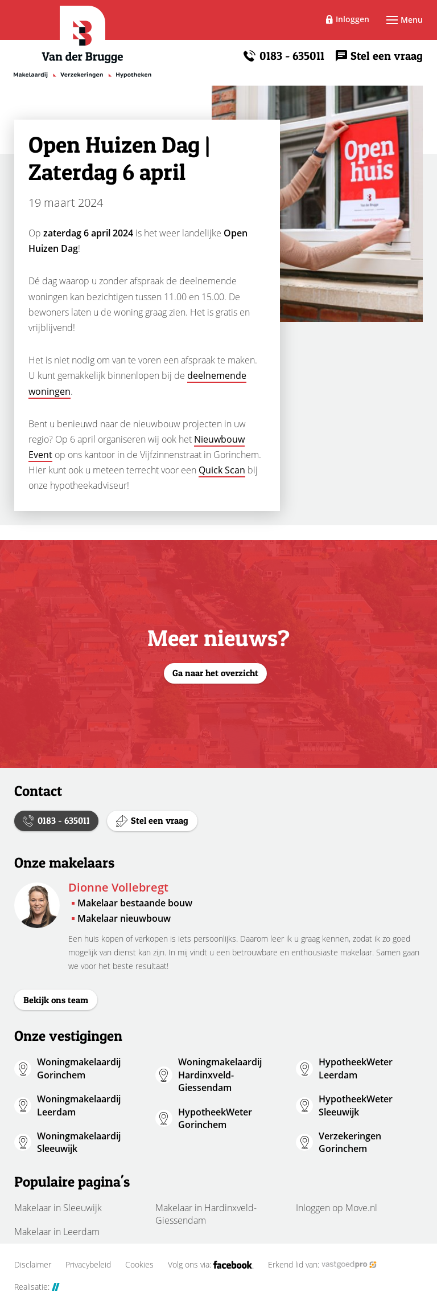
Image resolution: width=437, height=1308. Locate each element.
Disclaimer (32, 1265)
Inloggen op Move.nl (336, 1207)
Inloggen (352, 19)
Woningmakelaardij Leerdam (79, 1105)
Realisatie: (37, 1287)
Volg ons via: (211, 1265)
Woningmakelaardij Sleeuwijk (79, 1142)
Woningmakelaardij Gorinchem (79, 1068)
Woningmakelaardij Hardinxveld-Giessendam (220, 1075)
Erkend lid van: (322, 1265)
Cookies (139, 1265)
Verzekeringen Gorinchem (350, 1142)
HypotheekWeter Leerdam (356, 1068)
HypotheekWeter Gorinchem (215, 1118)
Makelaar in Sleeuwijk (58, 1207)
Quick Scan (222, 470)
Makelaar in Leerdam (57, 1231)
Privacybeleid (88, 1265)
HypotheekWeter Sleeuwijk (356, 1105)
